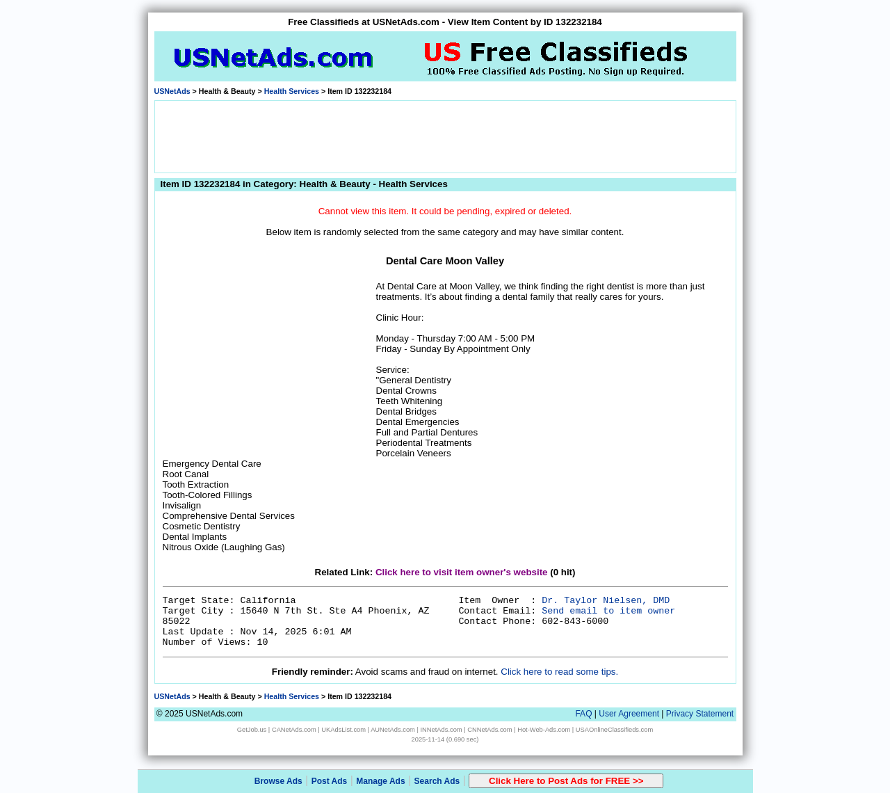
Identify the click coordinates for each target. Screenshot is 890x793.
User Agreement (629, 714)
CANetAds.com (294, 729)
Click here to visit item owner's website (461, 572)
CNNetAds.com (489, 729)
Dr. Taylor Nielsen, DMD (606, 600)
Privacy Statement (700, 714)
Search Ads (437, 781)
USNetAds (172, 91)
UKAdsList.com (343, 729)
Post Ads (330, 781)
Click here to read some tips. (559, 671)
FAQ (583, 714)
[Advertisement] (445, 135)
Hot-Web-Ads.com (543, 729)
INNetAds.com (441, 729)
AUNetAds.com (393, 729)
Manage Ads (380, 781)
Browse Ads (278, 781)
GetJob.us (252, 729)
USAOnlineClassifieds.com (614, 729)
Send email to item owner (608, 611)
